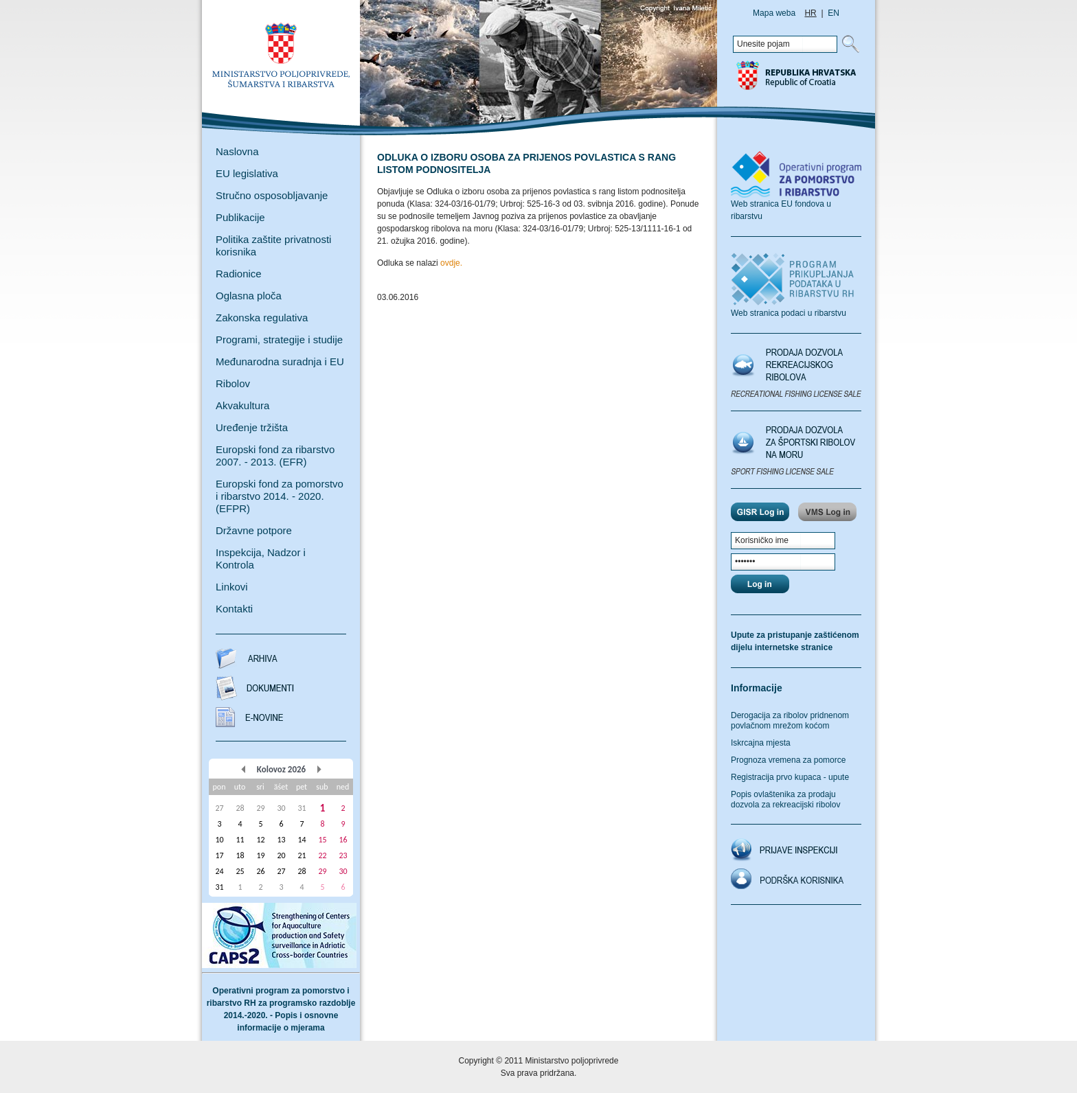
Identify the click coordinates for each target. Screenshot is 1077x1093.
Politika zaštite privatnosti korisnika (273, 245)
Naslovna (237, 151)
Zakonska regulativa (262, 317)
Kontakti (234, 608)
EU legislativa (247, 173)
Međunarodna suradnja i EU (280, 361)
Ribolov (233, 383)
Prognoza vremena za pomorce (788, 760)
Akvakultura (242, 405)
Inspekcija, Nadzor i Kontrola (261, 558)
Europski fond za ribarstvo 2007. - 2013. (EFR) (275, 456)
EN (833, 13)
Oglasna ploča (249, 295)
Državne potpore (254, 530)
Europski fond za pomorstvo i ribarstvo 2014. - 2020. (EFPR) (279, 496)
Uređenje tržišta (252, 427)
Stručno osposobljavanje (272, 195)
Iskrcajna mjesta (761, 743)
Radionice (239, 273)
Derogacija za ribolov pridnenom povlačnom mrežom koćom (790, 720)
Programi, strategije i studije (279, 339)
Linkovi (232, 586)
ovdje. (451, 263)
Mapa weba (774, 13)
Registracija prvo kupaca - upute (790, 777)
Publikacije (240, 217)
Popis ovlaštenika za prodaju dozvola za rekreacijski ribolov (785, 799)
